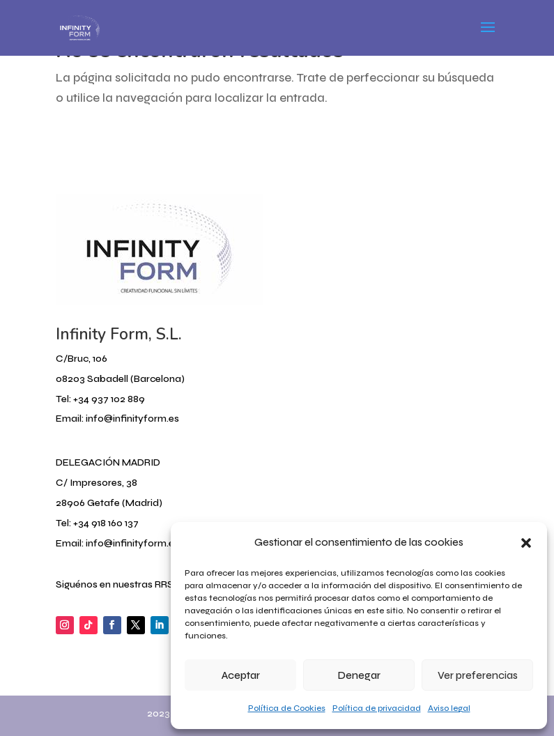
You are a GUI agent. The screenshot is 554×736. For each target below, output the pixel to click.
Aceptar (241, 675)
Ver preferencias (478, 675)
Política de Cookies (286, 708)
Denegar (359, 675)
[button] (526, 543)
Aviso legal (449, 708)
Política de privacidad (376, 708)
